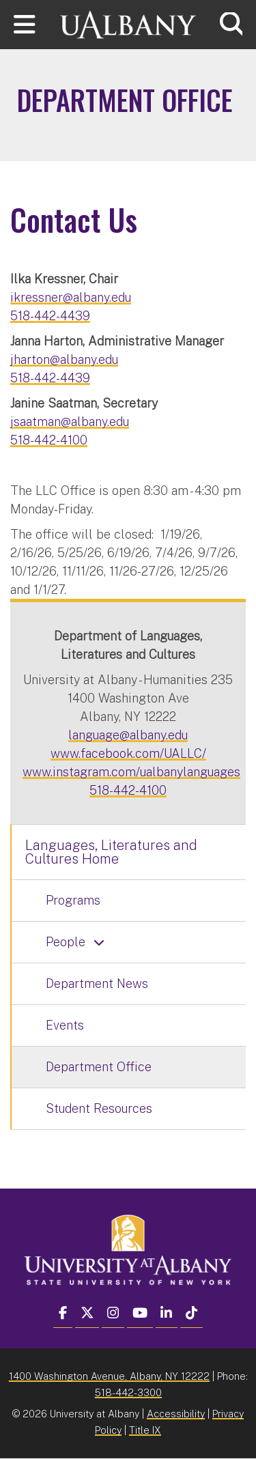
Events (65, 1025)
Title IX (145, 1430)
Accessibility (176, 1413)
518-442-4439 (50, 316)
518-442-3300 (128, 1392)
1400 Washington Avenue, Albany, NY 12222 (109, 1376)
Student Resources (99, 1108)
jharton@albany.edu (64, 359)
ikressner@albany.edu (70, 297)
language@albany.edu (128, 735)
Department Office (99, 1067)
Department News (97, 983)
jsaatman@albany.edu (69, 421)
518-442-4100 (48, 440)
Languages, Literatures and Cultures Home (111, 852)
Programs (73, 900)
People (65, 942)
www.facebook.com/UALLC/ (128, 753)
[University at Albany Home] (128, 23)
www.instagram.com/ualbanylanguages (131, 772)
